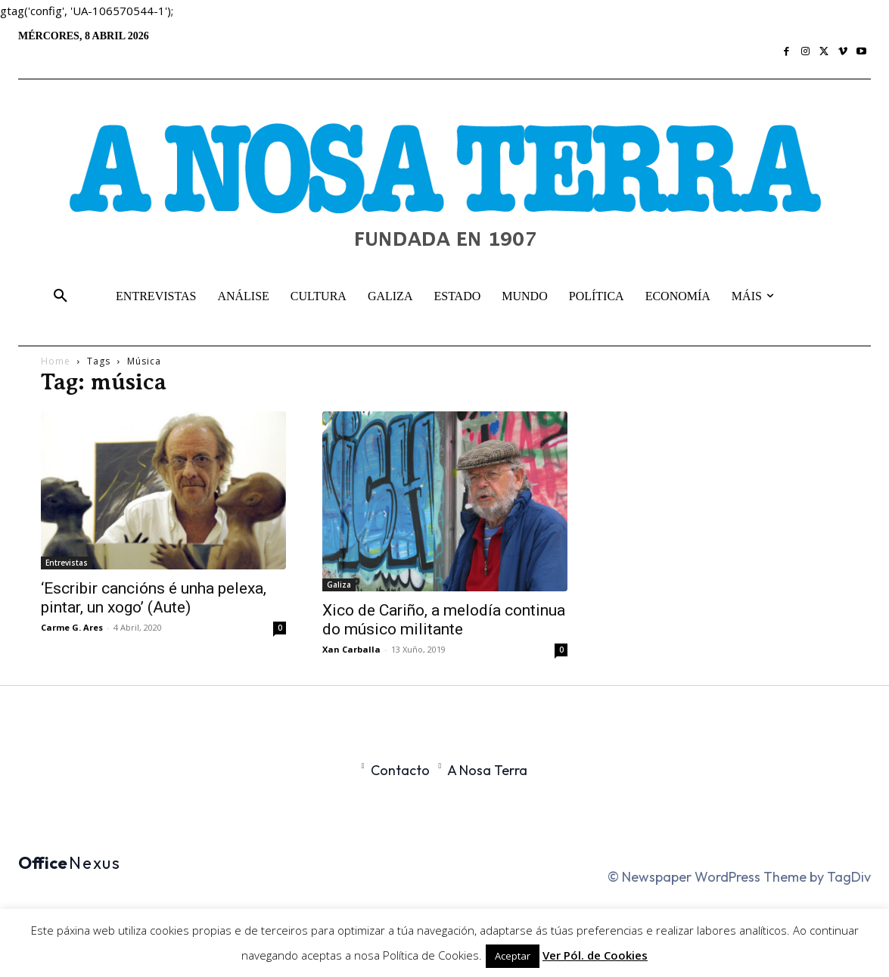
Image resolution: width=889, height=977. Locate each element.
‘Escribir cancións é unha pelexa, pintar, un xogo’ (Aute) (153, 597)
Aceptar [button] (512, 956)
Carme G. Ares (72, 627)
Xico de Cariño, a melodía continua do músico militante (443, 619)
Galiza (339, 584)
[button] (60, 296)
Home (55, 361)
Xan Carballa (351, 649)
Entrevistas (66, 562)
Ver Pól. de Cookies (595, 955)
